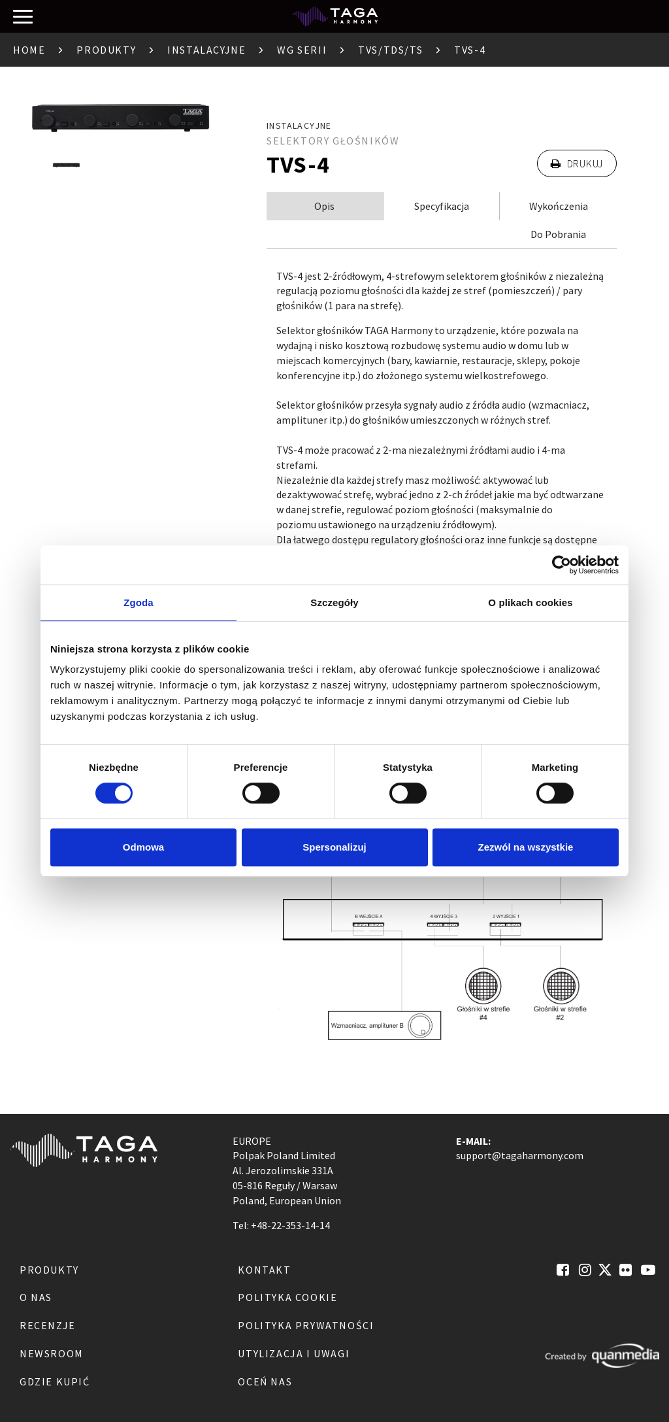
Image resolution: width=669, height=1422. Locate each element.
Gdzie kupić (55, 1381)
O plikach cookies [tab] (530, 602)
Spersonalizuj (334, 847)
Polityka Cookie (287, 1297)
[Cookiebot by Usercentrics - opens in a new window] (561, 565)
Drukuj (577, 163)
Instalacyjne (206, 49)
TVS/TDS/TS (390, 49)
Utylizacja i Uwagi (294, 1353)
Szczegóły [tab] (334, 602)
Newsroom (52, 1353)
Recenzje (48, 1325)
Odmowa (143, 847)
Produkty (106, 49)
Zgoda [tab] (138, 602)
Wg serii (302, 49)
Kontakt (264, 1269)
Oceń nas (265, 1381)
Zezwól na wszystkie (526, 847)
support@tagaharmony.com (519, 1155)
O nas (36, 1297)
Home (29, 49)
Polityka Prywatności (306, 1325)
